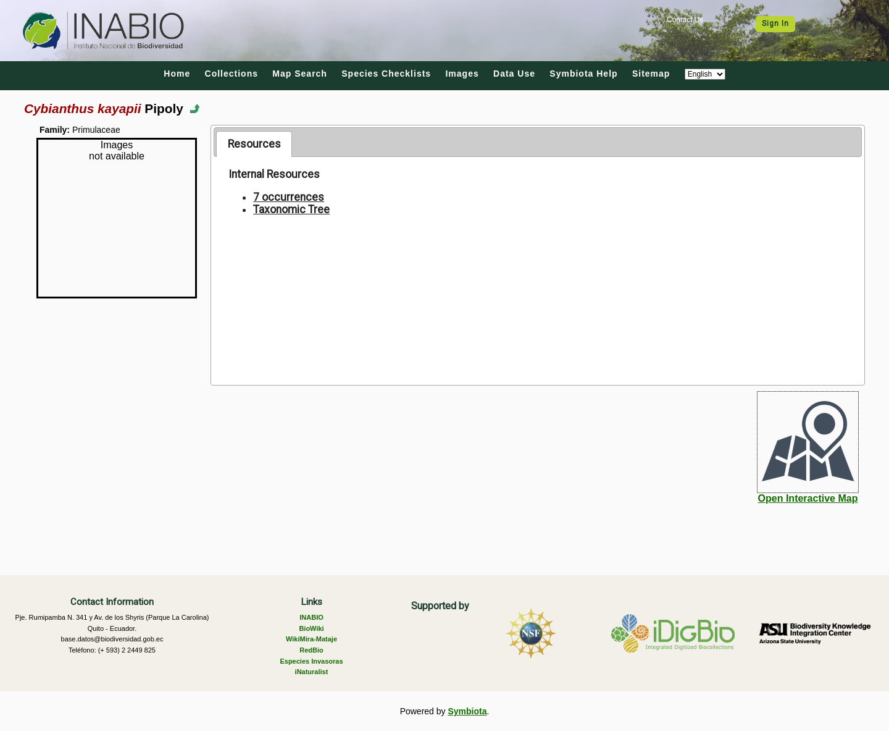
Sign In (775, 23)
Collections (231, 73)
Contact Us (685, 19)
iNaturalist (311, 671)
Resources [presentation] (254, 144)
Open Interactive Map (808, 498)
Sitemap (651, 73)
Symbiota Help (583, 73)
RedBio (311, 650)
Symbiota (467, 711)
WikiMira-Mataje (311, 639)
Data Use (514, 73)
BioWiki (311, 628)
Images (461, 73)
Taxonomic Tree (291, 209)
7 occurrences (288, 197)
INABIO (311, 617)
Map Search (299, 73)
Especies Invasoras (311, 661)
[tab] (254, 144)
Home (177, 73)
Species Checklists (386, 73)
